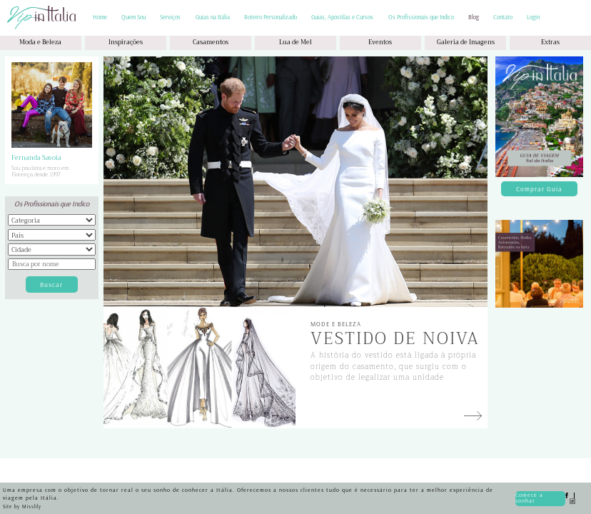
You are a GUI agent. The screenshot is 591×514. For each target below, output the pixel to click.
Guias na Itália (213, 17)
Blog (473, 17)
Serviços (170, 17)
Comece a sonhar (529, 497)
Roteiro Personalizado (270, 17)
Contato (502, 17)
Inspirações (125, 42)
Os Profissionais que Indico (421, 17)
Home (100, 17)
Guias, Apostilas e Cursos (342, 17)
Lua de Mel (295, 42)
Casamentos (210, 42)
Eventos (380, 42)
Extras (550, 42)
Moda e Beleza (40, 42)
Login (533, 17)
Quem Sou (133, 17)
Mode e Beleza (335, 324)
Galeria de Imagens (466, 42)
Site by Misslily (22, 506)
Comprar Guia (539, 188)
